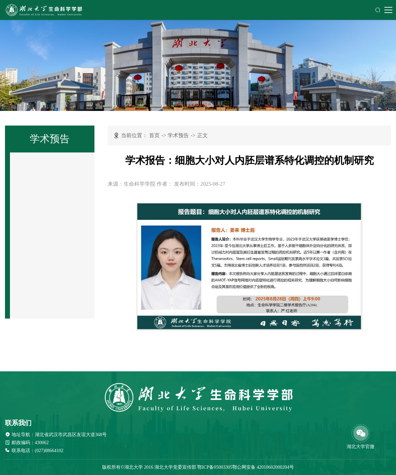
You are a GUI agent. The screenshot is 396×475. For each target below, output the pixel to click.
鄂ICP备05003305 (214, 467)
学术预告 (178, 135)
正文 (202, 135)
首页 (154, 135)
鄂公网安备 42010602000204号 (263, 467)
